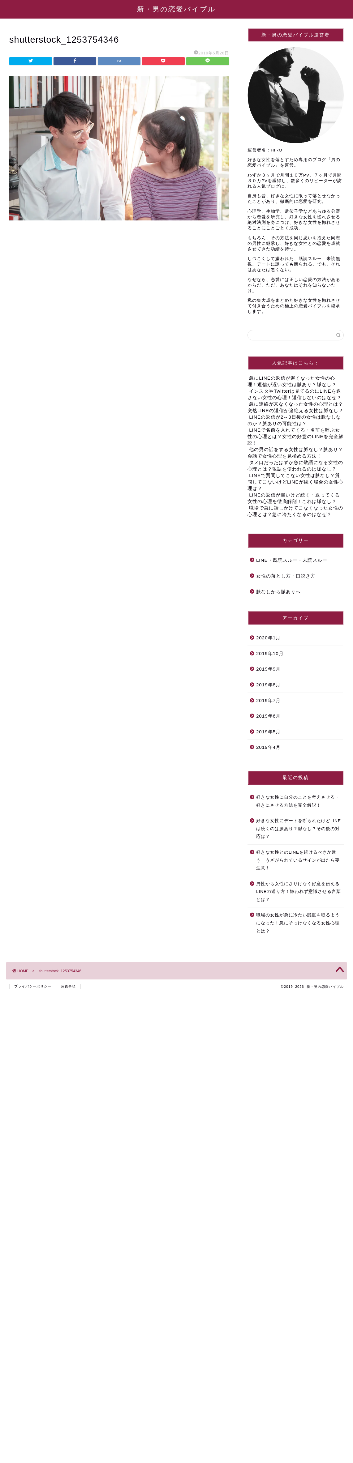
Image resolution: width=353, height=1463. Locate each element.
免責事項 (68, 986)
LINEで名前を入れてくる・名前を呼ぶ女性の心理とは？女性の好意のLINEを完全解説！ (295, 436)
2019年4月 (268, 747)
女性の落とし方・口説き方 (286, 575)
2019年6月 (268, 716)
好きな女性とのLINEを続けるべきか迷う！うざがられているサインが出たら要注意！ (298, 860)
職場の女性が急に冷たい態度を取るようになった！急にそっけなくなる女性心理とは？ (298, 923)
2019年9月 (268, 669)
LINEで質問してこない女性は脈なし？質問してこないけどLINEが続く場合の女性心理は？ (295, 482)
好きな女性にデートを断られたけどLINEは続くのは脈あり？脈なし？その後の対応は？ (298, 828)
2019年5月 (268, 731)
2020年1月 (268, 637)
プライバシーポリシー (32, 986)
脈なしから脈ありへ (278, 591)
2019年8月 (268, 684)
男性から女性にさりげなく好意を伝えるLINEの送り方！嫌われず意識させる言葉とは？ (298, 891)
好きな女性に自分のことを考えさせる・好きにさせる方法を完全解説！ (298, 801)
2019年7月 (268, 700)
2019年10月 (270, 653)
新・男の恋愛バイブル (176, 9)
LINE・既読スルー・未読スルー (291, 560)
